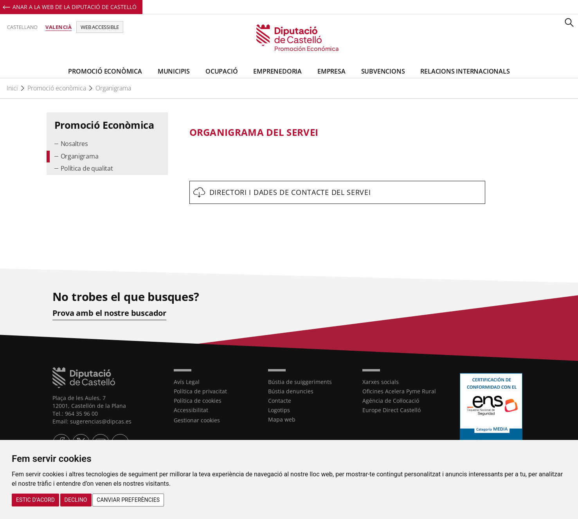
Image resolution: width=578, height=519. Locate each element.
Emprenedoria (277, 71)
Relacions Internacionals (465, 71)
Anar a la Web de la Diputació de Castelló (75, 7)
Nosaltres (74, 143)
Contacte (279, 400)
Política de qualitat (87, 168)
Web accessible (100, 27)
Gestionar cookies (197, 420)
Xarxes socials (380, 382)
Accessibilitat (191, 410)
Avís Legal (187, 382)
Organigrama (113, 88)
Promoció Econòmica (105, 71)
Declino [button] (76, 500)
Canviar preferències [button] (128, 500)
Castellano (22, 27)
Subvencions (383, 71)
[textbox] (337, 132)
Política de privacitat (200, 391)
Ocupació (221, 71)
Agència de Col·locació (390, 400)
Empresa (331, 71)
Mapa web (281, 419)
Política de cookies (197, 400)
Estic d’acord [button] (35, 500)
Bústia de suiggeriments (300, 382)
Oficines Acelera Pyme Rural (399, 391)
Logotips (279, 410)
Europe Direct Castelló (391, 410)
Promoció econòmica (56, 88)
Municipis (174, 71)
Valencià (58, 27)
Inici (12, 88)
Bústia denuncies (290, 391)
